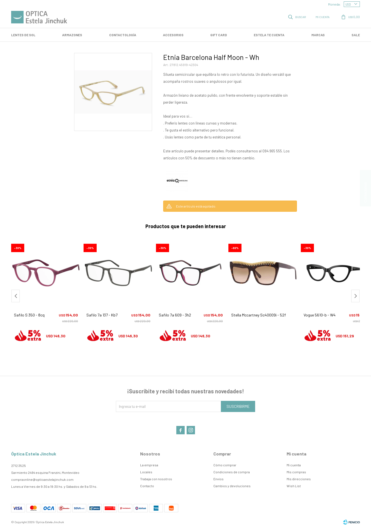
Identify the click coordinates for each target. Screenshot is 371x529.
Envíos (218, 479)
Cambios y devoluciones (232, 486)
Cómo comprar (224, 465)
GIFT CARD (218, 35)
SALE (356, 35)
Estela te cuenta (269, 35)
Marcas (318, 35)
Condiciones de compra (231, 472)
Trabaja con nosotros (156, 479)
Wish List (294, 486)
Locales (146, 472)
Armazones (72, 35)
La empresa (149, 465)
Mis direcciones (299, 479)
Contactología (122, 35)
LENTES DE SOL (23, 35)
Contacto (147, 486)
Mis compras (296, 472)
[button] (355, 296)
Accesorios (173, 35)
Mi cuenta (294, 465)
